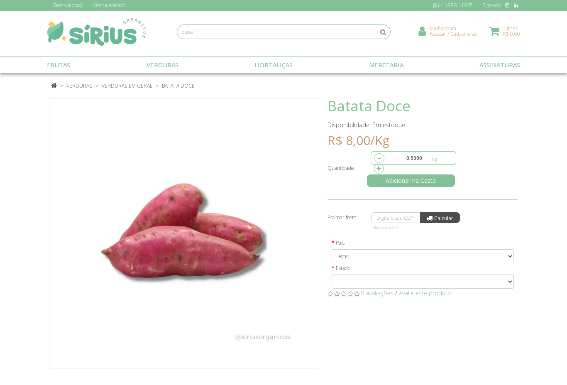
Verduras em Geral (127, 85)
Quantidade (340, 168)
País (340, 242)
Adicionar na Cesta (414, 180)
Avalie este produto (425, 293)
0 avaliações (377, 293)
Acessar (438, 35)
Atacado (109, 5)
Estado (343, 268)
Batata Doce (178, 85)
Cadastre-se (463, 35)
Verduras (79, 85)
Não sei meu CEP (385, 227)
